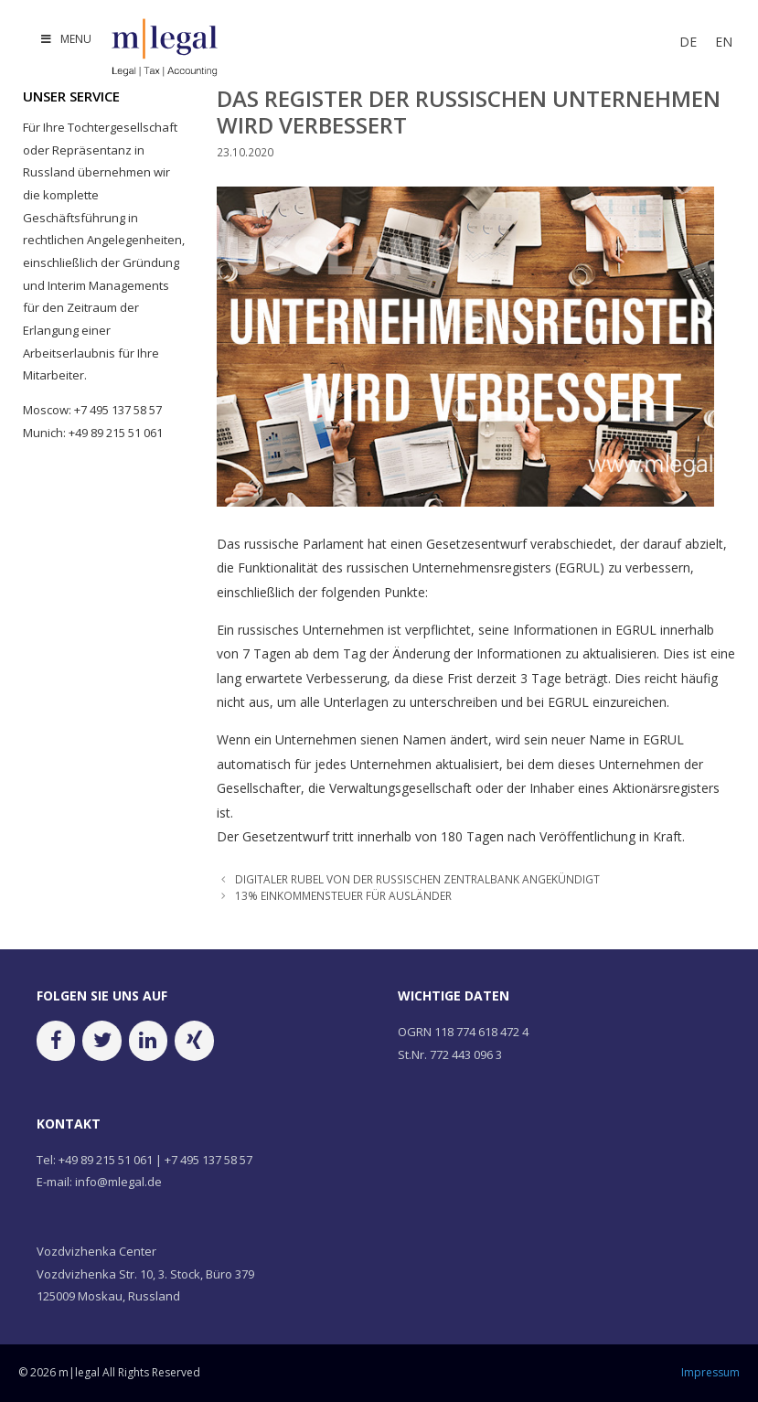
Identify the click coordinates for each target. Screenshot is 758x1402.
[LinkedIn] (148, 1040)
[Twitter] (101, 1040)
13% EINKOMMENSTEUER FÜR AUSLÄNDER (343, 895)
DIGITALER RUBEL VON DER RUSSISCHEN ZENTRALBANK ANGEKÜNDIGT (417, 879)
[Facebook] (56, 1040)
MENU (65, 39)
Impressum (710, 1372)
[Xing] (194, 1040)
